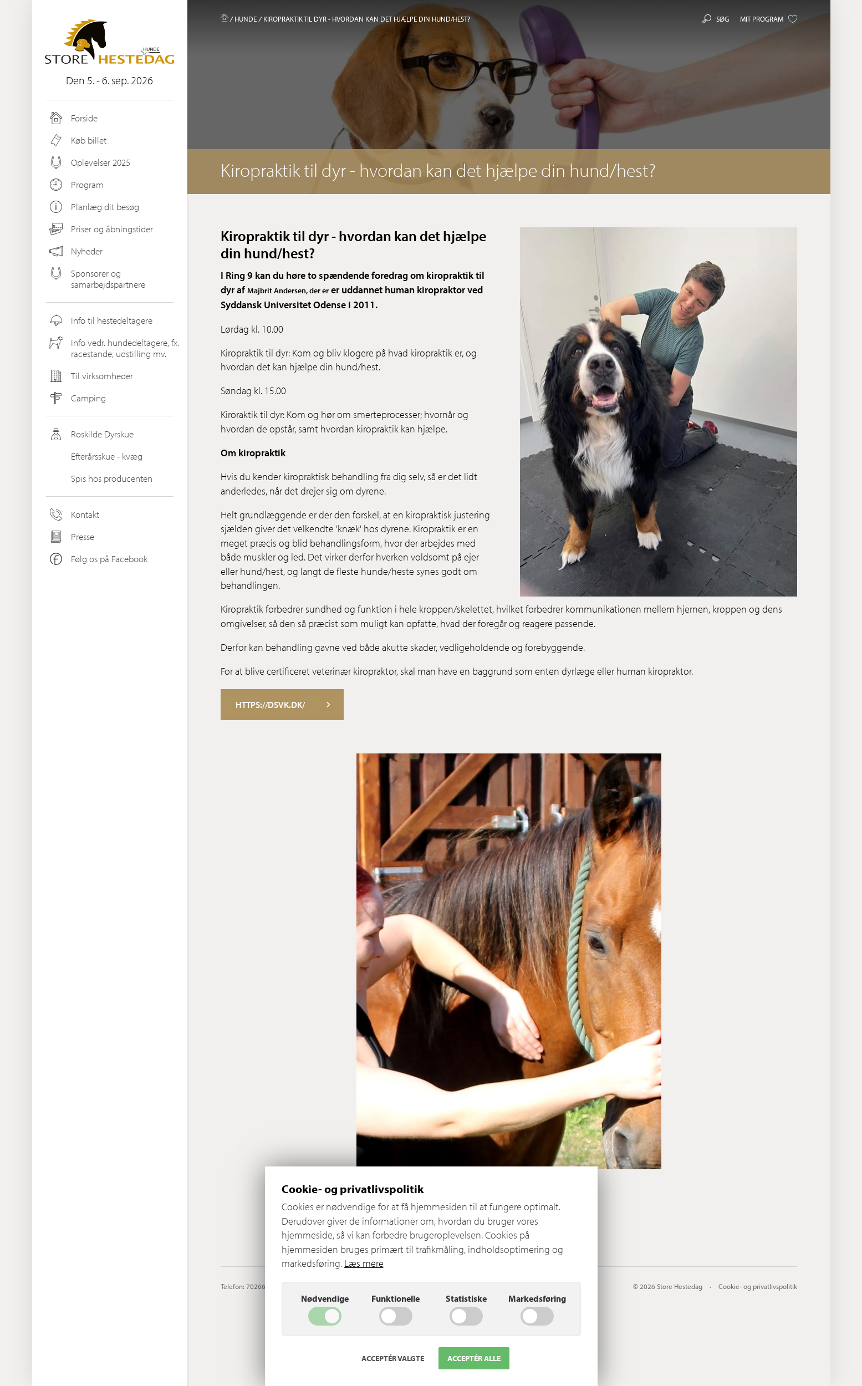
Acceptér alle (474, 1358)
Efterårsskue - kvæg (95, 456)
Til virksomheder (90, 376)
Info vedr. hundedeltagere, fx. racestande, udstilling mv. (113, 348)
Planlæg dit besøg (93, 207)
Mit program (768, 18)
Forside (73, 118)
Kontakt (73, 514)
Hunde (245, 18)
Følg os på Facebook (97, 559)
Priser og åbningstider (100, 229)
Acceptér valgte (392, 1358)
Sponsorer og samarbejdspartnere (96, 278)
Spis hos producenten (100, 478)
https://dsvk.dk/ (283, 704)
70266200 (261, 1286)
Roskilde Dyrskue (91, 434)
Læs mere (364, 1263)
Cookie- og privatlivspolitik (757, 1286)
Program (76, 185)
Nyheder (76, 251)
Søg (715, 18)
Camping (77, 398)
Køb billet (77, 140)
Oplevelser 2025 (89, 162)
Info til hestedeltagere (100, 320)
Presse (71, 537)
